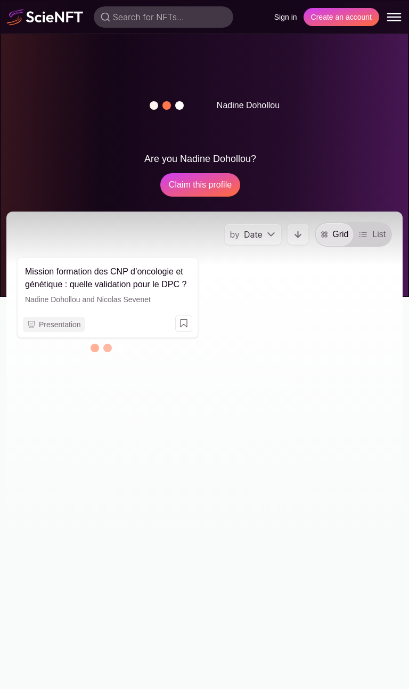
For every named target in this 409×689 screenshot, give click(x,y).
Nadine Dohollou (52, 299)
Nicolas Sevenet (124, 299)
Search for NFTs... (148, 17)
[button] (166, 105)
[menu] (394, 17)
